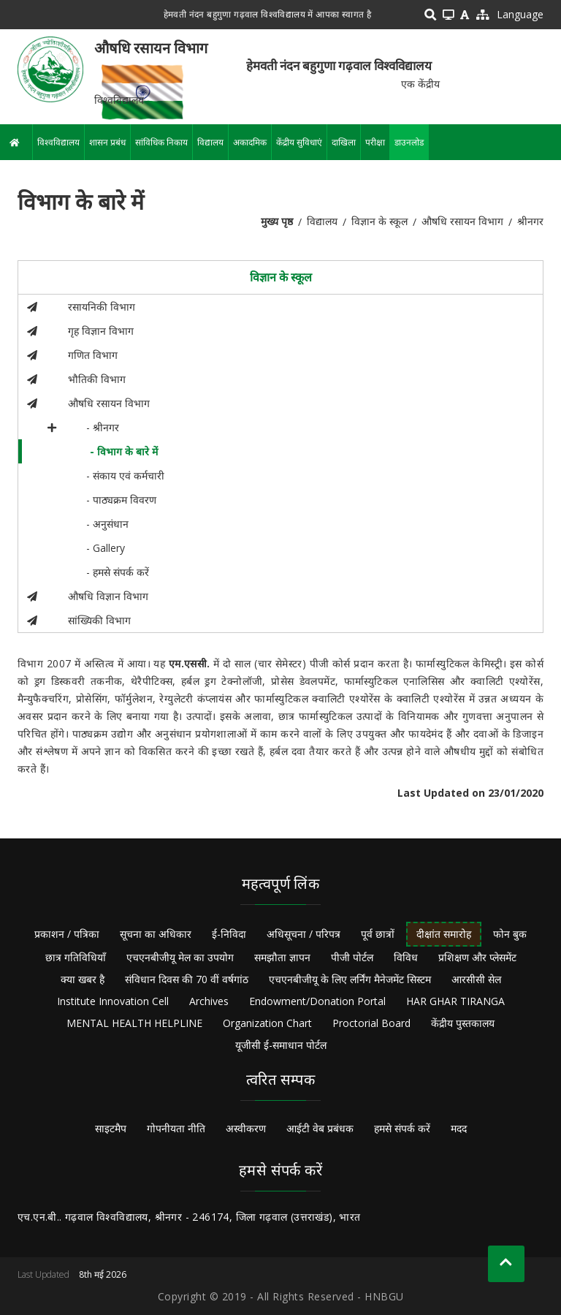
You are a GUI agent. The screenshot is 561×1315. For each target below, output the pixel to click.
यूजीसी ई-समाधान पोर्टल (281, 1045)
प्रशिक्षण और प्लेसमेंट (477, 957)
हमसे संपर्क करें (402, 1128)
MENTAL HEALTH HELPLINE (134, 1023)
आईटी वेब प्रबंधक (320, 1128)
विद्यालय (210, 142)
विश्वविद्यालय (58, 142)
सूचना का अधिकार (155, 934)
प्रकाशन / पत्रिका (66, 934)
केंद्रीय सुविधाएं (299, 142)
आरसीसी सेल (476, 979)
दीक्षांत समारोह (443, 934)
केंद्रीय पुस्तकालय (463, 1023)
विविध (406, 957)
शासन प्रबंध (107, 142)
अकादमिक (250, 142)
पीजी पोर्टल (352, 957)
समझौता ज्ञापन (282, 957)
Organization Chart (267, 1023)
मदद (459, 1128)
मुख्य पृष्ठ (277, 221)
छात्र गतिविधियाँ (75, 957)
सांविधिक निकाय (161, 142)
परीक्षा (375, 142)
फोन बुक (510, 934)
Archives (209, 1001)
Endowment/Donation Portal (317, 1001)
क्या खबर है (82, 979)
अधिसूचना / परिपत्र (303, 934)
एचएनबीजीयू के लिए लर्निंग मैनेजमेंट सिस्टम (350, 979)
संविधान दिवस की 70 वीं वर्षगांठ (186, 979)
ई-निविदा (229, 934)
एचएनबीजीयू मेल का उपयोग (180, 957)
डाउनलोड (409, 142)
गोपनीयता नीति (176, 1128)
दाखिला (344, 142)
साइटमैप (110, 1128)
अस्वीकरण (246, 1128)
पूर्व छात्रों (377, 934)
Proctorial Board (371, 1023)
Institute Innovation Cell (113, 1001)
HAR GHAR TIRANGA (455, 1001)
